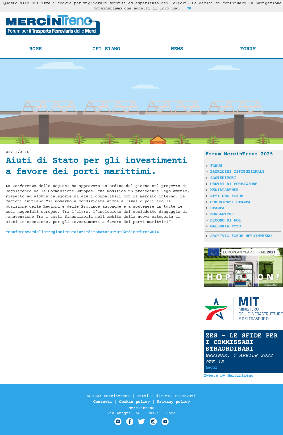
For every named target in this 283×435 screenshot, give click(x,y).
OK (189, 8)
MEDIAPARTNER (224, 190)
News (177, 49)
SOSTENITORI (223, 178)
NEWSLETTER (222, 214)
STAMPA (217, 208)
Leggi (211, 367)
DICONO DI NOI (225, 220)
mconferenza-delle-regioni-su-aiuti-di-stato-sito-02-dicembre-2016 (82, 232)
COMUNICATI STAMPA (230, 202)
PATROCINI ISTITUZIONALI (237, 172)
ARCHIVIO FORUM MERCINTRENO (240, 236)
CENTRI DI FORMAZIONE (233, 184)
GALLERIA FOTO (225, 226)
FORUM (216, 166)
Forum (247, 49)
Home (35, 49)
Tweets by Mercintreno (228, 375)
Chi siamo (106, 49)
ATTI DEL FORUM (226, 196)
